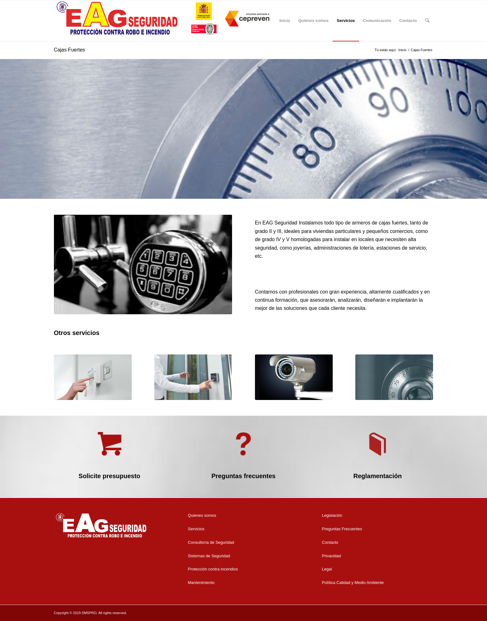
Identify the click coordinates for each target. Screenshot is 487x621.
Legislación (332, 515)
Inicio (402, 50)
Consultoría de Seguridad (211, 542)
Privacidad (331, 556)
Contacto (330, 542)
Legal (327, 569)
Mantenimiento (201, 582)
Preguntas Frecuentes (342, 528)
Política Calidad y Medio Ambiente (353, 582)
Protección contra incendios (213, 569)
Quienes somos (202, 515)
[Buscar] (427, 20)
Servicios (196, 528)
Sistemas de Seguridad (209, 556)
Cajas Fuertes (69, 49)
